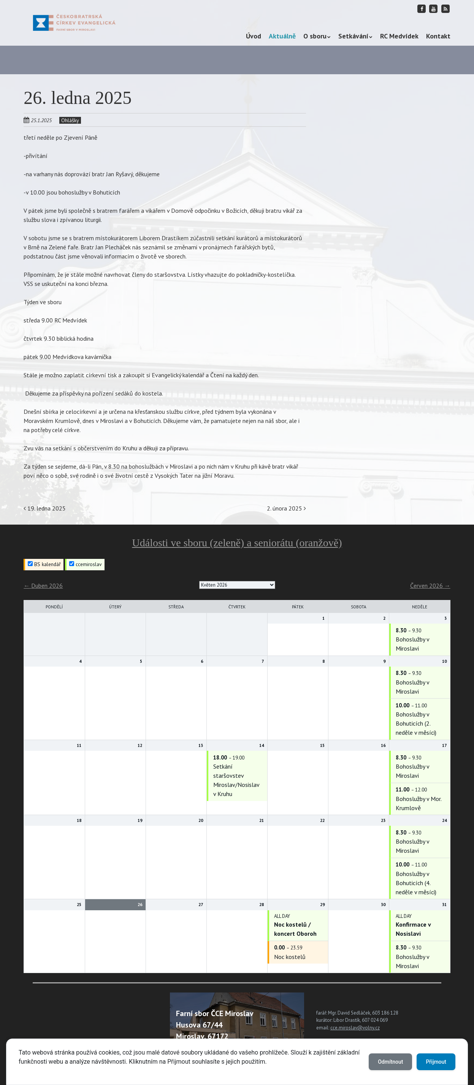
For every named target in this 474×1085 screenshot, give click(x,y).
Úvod (253, 36)
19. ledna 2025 (45, 508)
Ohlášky (70, 120)
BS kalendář (44, 564)
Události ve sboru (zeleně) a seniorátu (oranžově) (237, 543)
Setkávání (353, 36)
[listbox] (237, 585)
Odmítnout (390, 1062)
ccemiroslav (85, 564)
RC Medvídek (399, 36)
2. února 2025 (286, 508)
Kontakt (438, 36)
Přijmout (436, 1062)
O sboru (315, 36)
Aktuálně (282, 36)
